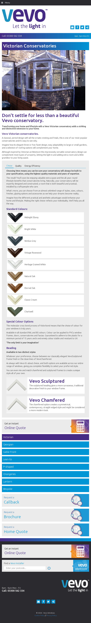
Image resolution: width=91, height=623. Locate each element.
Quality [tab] (18, 166)
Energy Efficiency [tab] (32, 166)
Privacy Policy (52, 615)
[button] (8, 80)
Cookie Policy (39, 615)
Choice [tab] (9, 166)
